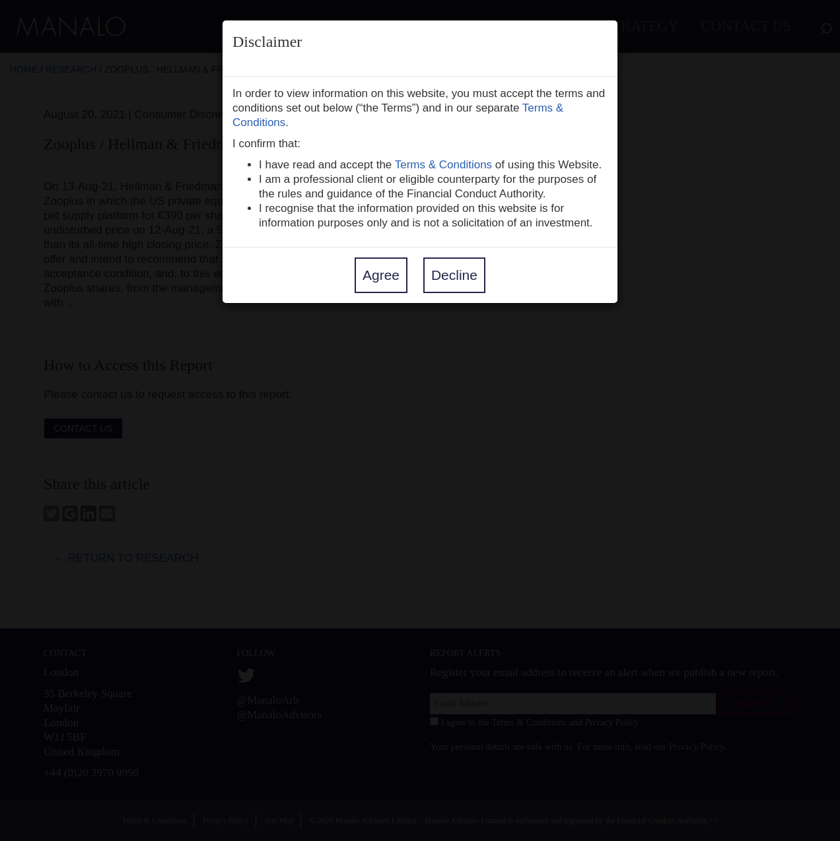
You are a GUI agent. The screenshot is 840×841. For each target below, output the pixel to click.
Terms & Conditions (443, 164)
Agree (381, 275)
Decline (454, 275)
